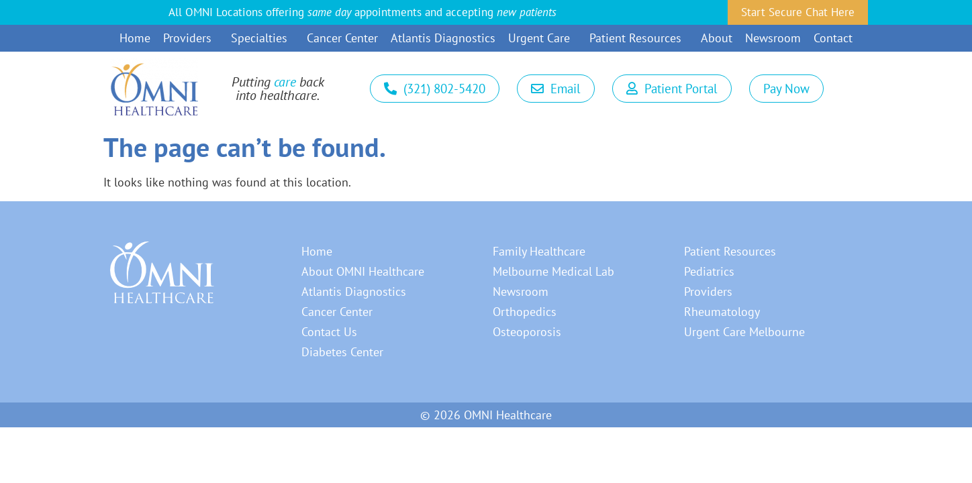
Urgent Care (542, 38)
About (716, 38)
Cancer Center (342, 38)
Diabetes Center (342, 352)
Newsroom (773, 38)
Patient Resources (638, 38)
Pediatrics (709, 271)
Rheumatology (722, 311)
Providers (190, 38)
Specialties (262, 38)
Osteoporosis (527, 331)
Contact (833, 38)
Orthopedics (524, 311)
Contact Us (329, 331)
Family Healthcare (539, 251)
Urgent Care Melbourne (744, 331)
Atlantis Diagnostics (443, 38)
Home (134, 38)
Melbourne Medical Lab (553, 271)
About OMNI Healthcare (362, 271)
